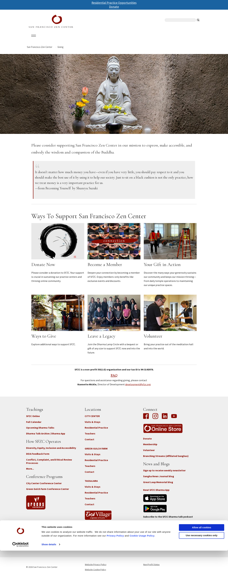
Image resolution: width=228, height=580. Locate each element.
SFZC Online (107, 39)
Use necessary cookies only (201, 564)
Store (149, 39)
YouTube (174, 419)
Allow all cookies (201, 556)
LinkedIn (164, 419)
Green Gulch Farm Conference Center (47, 491)
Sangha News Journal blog (158, 479)
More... (30, 471)
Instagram (155, 419)
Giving (124, 39)
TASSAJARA (91, 483)
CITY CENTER (92, 418)
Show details (48, 573)
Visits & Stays (92, 424)
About (33, 39)
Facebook (146, 419)
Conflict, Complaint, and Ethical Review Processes (49, 464)
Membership (150, 447)
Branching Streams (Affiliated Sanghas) (166, 458)
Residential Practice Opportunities (114, 3)
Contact (89, 442)
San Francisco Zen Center (39, 49)
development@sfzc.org (138, 387)
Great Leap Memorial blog (158, 484)
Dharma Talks (86, 39)
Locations (65, 39)
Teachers (90, 436)
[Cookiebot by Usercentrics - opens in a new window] (20, 573)
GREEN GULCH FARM (96, 451)
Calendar (48, 39)
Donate (114, 7)
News (136, 39)
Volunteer (149, 453)
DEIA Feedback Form (37, 456)
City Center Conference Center (44, 485)
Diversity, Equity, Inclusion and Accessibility (51, 450)
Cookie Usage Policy (142, 565)
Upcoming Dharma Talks (40, 430)
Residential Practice (96, 430)
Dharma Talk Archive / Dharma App (45, 436)
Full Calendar (33, 424)
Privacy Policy (115, 565)
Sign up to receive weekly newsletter (164, 473)
